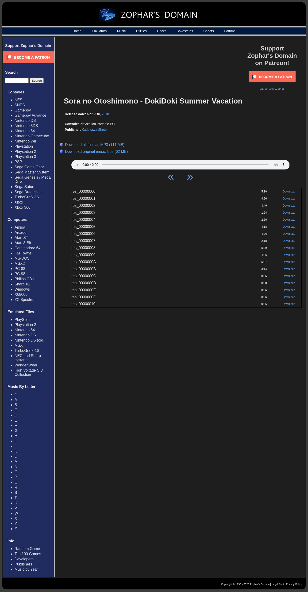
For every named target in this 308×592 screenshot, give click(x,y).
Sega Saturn (25, 187)
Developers (24, 559)
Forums (229, 31)
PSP (18, 162)
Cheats (208, 31)
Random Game (27, 549)
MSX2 (20, 263)
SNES (20, 105)
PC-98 (20, 274)
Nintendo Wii (25, 141)
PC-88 (20, 269)
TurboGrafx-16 (27, 197)
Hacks (161, 31)
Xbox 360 (23, 207)
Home (77, 31)
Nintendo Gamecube (32, 136)
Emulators (99, 31)
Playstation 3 (25, 157)
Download (289, 191)
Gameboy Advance (30, 115)
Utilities (141, 31)
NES (18, 100)
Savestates (185, 31)
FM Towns (23, 253)
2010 (105, 114)
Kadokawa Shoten (95, 129)
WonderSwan (26, 365)
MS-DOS (22, 258)
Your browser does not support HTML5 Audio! (180, 163)
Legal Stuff (278, 584)
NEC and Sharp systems (28, 358)
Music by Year (26, 569)
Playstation (24, 146)
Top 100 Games (28, 554)
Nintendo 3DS (26, 126)
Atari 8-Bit (23, 243)
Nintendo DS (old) (29, 340)
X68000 (21, 294)
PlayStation (24, 320)
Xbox (19, 202)
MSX (19, 345)
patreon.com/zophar (272, 88)
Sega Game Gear (29, 167)
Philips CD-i (24, 279)
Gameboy (23, 110)
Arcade (21, 232)
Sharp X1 (22, 284)
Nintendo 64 (25, 131)
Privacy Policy (294, 584)
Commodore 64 (27, 248)
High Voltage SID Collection (29, 372)
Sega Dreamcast (28, 192)
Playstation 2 (25, 152)
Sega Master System (32, 172)
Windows (22, 289)
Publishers (23, 564)
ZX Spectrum (25, 300)
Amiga (20, 227)
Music (121, 31)
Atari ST (21, 238)
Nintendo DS (25, 121)
